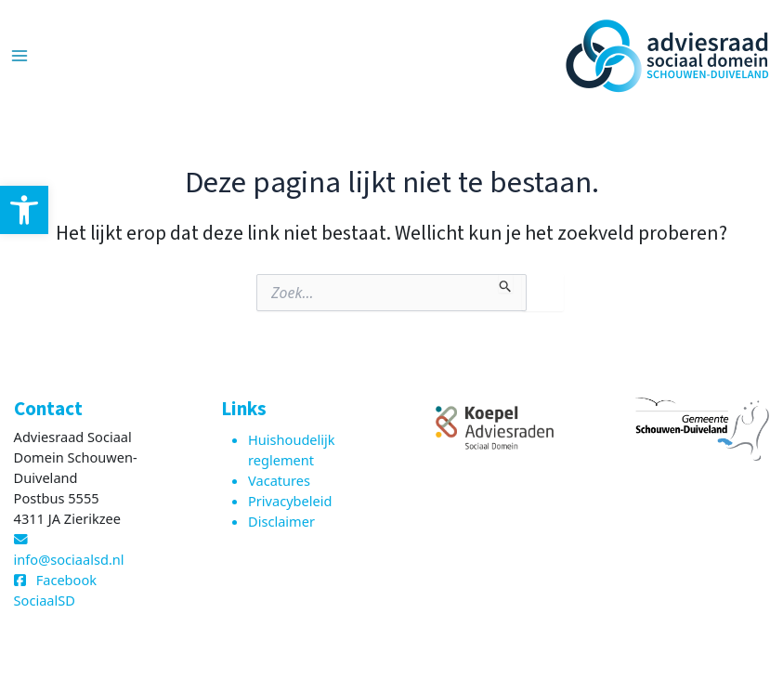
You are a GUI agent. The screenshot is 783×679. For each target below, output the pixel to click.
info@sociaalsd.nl (69, 559)
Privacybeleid (290, 500)
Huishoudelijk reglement (291, 449)
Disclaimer (281, 521)
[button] (24, 210)
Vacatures (279, 480)
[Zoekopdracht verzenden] (506, 283)
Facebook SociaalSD (55, 589)
